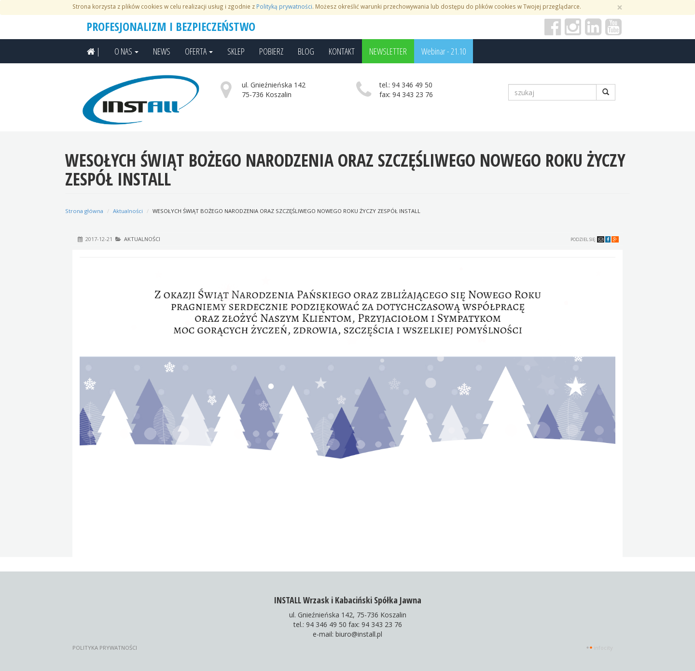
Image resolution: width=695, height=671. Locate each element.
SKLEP (236, 51)
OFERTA (199, 51)
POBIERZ (271, 51)
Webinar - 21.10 (443, 51)
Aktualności (128, 210)
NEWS (161, 51)
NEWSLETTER (388, 51)
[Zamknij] (620, 7)
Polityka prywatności (104, 647)
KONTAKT (342, 51)
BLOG (306, 51)
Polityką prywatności (284, 6)
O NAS (126, 51)
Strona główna (84, 210)
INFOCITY (603, 647)
